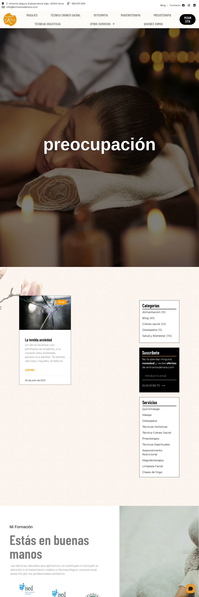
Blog (145, 318)
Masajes (32, 15)
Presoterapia (162, 15)
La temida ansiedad (38, 339)
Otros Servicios (102, 23)
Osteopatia (101, 15)
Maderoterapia (130, 15)
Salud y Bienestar (154, 335)
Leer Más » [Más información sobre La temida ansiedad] (30, 370)
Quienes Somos (153, 24)
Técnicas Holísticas (48, 24)
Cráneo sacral (151, 324)
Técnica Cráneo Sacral (66, 15)
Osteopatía (149, 330)
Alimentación (151, 312)
